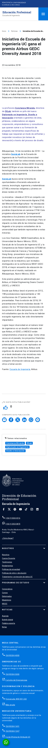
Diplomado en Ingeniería (17, 447)
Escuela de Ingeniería (20, 369)
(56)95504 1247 (12, 731)
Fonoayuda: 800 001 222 (16, 699)
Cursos (5, 593)
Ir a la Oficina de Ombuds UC (18, 737)
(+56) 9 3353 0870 (13, 524)
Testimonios (7, 562)
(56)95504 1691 (12, 726)
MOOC (4, 604)
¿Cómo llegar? (8, 538)
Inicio (4, 31)
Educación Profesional (17, 12)
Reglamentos (7, 566)
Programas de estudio (15, 583)
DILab (29, 443)
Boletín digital (7, 620)
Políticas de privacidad (11, 569)
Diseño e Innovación (15, 451)
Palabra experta (8, 623)
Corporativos (7, 589)
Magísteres (6, 600)
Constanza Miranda (15, 443)
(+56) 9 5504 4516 (13, 518)
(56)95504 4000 (12, 655)
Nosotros (8, 548)
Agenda (5, 616)
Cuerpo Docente (8, 558)
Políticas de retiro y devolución (14, 573)
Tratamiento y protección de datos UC (17, 577)
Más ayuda (10, 705)
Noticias (14, 31)
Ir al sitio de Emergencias (16, 680)
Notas (4, 627)
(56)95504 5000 (12, 674)
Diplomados (7, 596)
